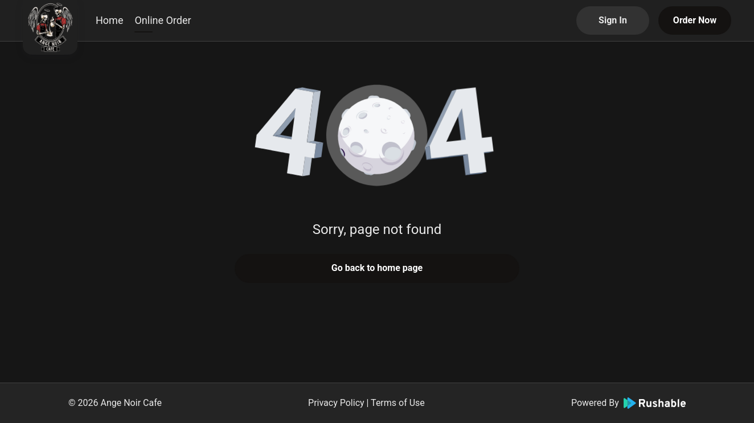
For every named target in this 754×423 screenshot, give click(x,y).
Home (109, 20)
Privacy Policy (336, 402)
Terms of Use (398, 402)
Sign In (613, 20)
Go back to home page (377, 267)
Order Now (694, 20)
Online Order (162, 20)
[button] (377, 136)
